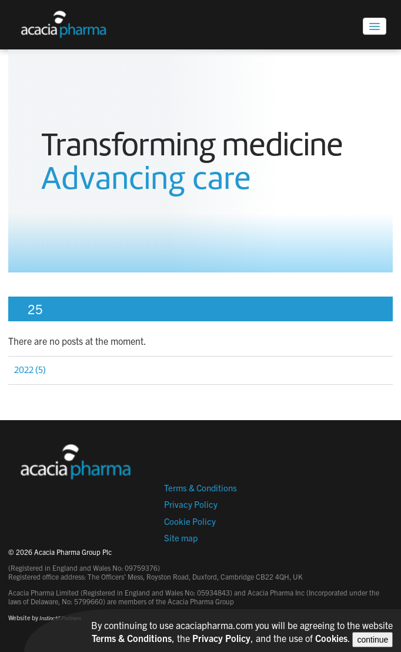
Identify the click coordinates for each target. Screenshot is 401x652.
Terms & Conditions (200, 487)
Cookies (331, 638)
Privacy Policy (191, 504)
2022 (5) (30, 370)
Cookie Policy (190, 521)
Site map (181, 537)
